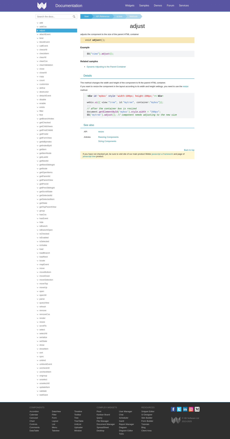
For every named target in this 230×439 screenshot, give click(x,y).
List (53, 424)
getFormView (45, 138)
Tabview (55, 430)
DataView (56, 411)
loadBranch (44, 253)
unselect (43, 379)
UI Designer (146, 414)
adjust (42, 30)
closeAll (43, 72)
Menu (54, 427)
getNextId (43, 161)
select (42, 329)
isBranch (43, 226)
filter (41, 111)
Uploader (78, 427)
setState (43, 341)
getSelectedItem (46, 199)
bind (41, 38)
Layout (55, 421)
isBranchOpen (46, 230)
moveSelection (46, 280)
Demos (158, 5)
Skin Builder (146, 418)
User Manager (125, 411)
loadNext (43, 257)
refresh (42, 306)
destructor (44, 92)
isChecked (44, 234)
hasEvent (43, 218)
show (41, 345)
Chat (121, 414)
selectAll (43, 333)
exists (42, 107)
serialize (43, 337)
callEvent (43, 46)
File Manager (103, 421)
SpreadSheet (103, 427)
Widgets (129, 5)
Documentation (68, 5)
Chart (32, 421)
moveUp (43, 287)
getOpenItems (46, 172)
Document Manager (106, 424)
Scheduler (123, 418)
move (42, 268)
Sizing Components (107, 141)
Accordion (34, 411)
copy (41, 76)
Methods (134, 16)
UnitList (77, 424)
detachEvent (45, 95)
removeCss (44, 314)
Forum (170, 5)
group (42, 211)
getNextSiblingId (47, 164)
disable (42, 99)
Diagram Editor (126, 430)
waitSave (43, 395)
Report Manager (126, 424)
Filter (54, 414)
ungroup (43, 375)
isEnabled (44, 237)
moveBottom (45, 272)
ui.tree (119, 16)
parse (42, 299)
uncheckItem (45, 372)
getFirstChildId (46, 130)
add (41, 23)
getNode (43, 168)
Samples (144, 5)
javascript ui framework (162, 154)
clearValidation (46, 65)
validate (43, 391)
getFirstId (43, 134)
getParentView (46, 180)
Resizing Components (108, 137)
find (41, 115)
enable (42, 103)
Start (86, 16)
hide (41, 222)
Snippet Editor (147, 411)
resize (42, 322)
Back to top (189, 150)
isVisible (43, 245)
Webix (176, 420)
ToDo (121, 434)
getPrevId (43, 184)
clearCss (43, 61)
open (41, 291)
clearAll (42, 57)
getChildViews (46, 126)
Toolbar (77, 414)
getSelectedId (45, 195)
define (42, 88)
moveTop (43, 283)
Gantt (121, 421)
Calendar (34, 414)
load (41, 249)
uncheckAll (44, 368)
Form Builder (147, 421)
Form (54, 418)
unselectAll (44, 383)
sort (41, 352)
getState (43, 203)
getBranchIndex (46, 118)
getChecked (44, 122)
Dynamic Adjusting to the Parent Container (106, 67)
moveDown (44, 276)
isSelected (44, 241)
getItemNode (45, 153)
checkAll (43, 49)
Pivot (99, 411)
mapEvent (44, 264)
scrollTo (42, 326)
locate (42, 260)
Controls (33, 424)
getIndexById (45, 145)
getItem (42, 149)
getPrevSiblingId (47, 187)
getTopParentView (47, 207)
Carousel (34, 418)
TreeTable (78, 421)
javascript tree (89, 157)
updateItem (44, 387)
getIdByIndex (45, 141)
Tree (76, 418)
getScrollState (45, 191)
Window (78, 430)
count (42, 80)
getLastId (43, 157)
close (41, 69)
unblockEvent (45, 364)
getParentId (44, 176)
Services (184, 5)
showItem (43, 349)
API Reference (102, 16)
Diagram (123, 427)
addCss (42, 26)
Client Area (146, 430)
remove (42, 310)
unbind (42, 360)
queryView (44, 303)
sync (41, 356)
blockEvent (44, 42)
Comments (35, 427)
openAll (42, 295)
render (42, 318)
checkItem (44, 53)
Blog (143, 427)
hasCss (42, 214)
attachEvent (44, 34)
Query (99, 418)
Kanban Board (103, 414)
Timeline (78, 411)
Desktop (100, 430)
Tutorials (145, 424)
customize (44, 84)
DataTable (34, 430)
